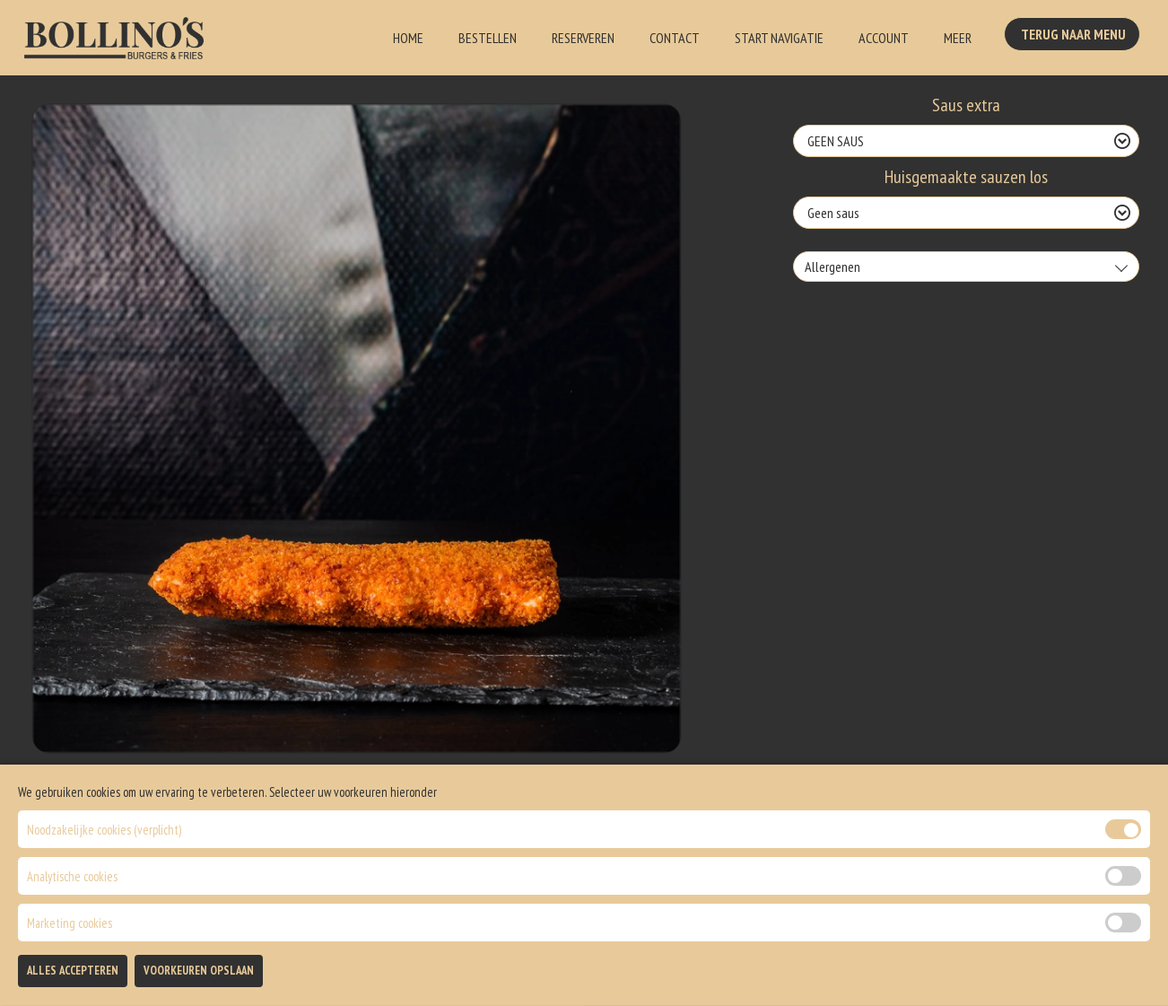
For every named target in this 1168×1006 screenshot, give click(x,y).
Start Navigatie (779, 38)
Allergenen (832, 267)
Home (408, 38)
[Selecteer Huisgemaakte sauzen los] (966, 213)
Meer (958, 38)
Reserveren (583, 38)
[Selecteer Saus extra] (966, 141)
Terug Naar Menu (1075, 36)
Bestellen (487, 38)
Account (884, 38)
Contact (674, 38)
